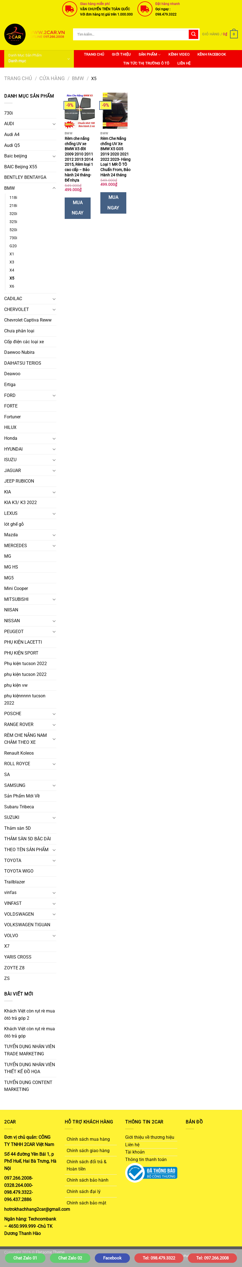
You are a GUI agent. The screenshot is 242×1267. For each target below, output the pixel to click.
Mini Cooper (16, 588)
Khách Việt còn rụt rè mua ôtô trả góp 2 (29, 1014)
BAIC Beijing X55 (20, 166)
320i (13, 213)
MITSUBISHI (16, 599)
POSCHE (12, 713)
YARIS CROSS (18, 957)
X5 (11, 278)
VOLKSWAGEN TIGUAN (27, 924)
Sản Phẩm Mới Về (22, 796)
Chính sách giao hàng (88, 1150)
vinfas (10, 892)
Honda (10, 438)
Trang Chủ (94, 54)
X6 (11, 286)
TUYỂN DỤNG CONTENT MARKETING (28, 1086)
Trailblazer (14, 882)
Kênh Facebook (211, 54)
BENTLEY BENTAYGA (25, 177)
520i (13, 230)
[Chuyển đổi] (54, 123)
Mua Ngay (78, 208)
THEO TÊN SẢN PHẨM (26, 849)
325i (13, 221)
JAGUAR (12, 470)
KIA (7, 492)
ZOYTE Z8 (14, 967)
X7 (6, 946)
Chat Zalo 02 (70, 1258)
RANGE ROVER (18, 724)
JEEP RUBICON (19, 481)
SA (7, 774)
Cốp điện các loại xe (24, 341)
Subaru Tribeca (19, 806)
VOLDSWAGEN (19, 914)
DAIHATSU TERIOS (22, 363)
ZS (7, 978)
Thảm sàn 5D (17, 828)
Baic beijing (15, 156)
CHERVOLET (16, 309)
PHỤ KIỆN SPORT (21, 653)
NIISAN (11, 609)
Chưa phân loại (19, 331)
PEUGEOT (14, 631)
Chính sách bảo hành (87, 1180)
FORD (10, 395)
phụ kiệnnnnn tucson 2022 (24, 699)
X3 (11, 262)
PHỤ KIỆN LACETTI (23, 642)
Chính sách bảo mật (86, 1203)
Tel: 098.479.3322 (159, 1258)
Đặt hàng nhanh (167, 4)
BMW (78, 78)
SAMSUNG (14, 785)
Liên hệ (184, 63)
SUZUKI (11, 817)
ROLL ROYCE (17, 763)
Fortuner (12, 416)
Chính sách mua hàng (88, 1139)
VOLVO (11, 935)
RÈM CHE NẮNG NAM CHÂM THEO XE (25, 739)
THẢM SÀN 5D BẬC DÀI (27, 838)
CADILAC (13, 298)
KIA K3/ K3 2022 (20, 502)
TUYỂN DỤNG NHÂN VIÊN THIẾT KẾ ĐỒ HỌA (29, 1068)
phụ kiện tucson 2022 (25, 674)
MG (7, 556)
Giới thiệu (121, 54)
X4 (11, 270)
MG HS (11, 567)
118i (13, 197)
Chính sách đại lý (84, 1191)
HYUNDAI (13, 449)
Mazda (11, 534)
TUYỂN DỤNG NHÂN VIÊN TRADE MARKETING (29, 1050)
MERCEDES (15, 545)
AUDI (9, 123)
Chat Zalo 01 (25, 1258)
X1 (11, 254)
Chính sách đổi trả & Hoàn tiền (87, 1165)
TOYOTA (12, 860)
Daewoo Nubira (19, 352)
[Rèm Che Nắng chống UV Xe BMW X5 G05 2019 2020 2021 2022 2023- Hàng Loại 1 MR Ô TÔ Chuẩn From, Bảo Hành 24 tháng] (115, 111)
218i (13, 205)
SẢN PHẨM (150, 54)
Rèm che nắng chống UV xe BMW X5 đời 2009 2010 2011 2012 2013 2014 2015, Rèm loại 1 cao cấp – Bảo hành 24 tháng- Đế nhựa (79, 159)
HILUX (10, 427)
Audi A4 (12, 134)
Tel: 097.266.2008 (212, 1258)
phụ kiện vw (16, 685)
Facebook (112, 1258)
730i (8, 113)
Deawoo (12, 373)
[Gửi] (193, 34)
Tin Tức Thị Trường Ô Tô (146, 63)
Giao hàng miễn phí (95, 4)
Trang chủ (18, 78)
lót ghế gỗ (14, 524)
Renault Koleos (19, 753)
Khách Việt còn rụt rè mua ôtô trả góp (29, 1032)
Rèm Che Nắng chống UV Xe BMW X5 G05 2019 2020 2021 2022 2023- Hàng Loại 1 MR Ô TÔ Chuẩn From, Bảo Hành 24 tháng (115, 156)
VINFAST (13, 903)
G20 (13, 246)
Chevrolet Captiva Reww (28, 320)
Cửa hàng (52, 78)
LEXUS (11, 513)
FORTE (11, 406)
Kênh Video (179, 54)
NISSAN (12, 620)
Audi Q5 (12, 145)
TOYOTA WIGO (18, 871)
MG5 (9, 578)
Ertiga (10, 384)
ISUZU (10, 459)
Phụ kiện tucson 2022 (25, 663)
